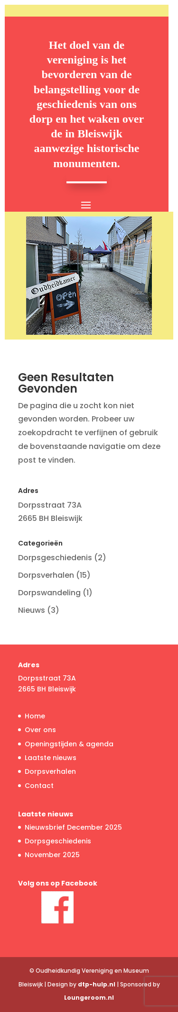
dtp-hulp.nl (96, 984)
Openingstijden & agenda (69, 744)
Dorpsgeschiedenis (55, 557)
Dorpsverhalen (46, 575)
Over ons (40, 729)
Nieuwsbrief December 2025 (73, 827)
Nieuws (31, 610)
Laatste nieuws (50, 757)
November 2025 (52, 855)
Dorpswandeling (49, 592)
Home (35, 716)
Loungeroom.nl (89, 998)
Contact (39, 785)
